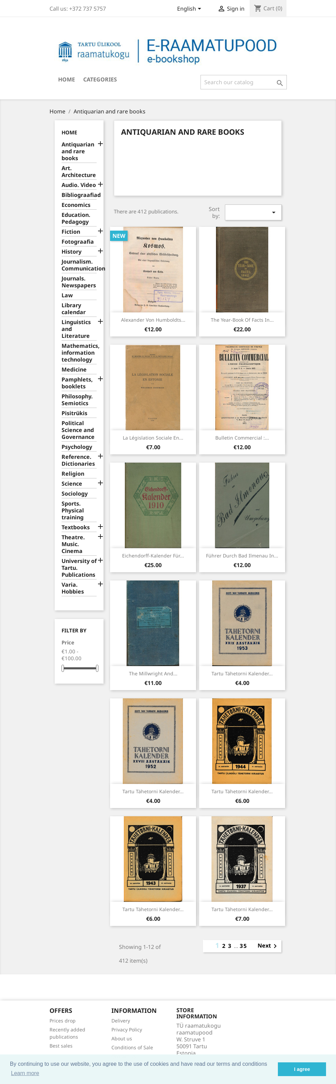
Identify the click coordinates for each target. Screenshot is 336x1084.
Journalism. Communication (79, 265)
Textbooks (76, 527)
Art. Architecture (79, 172)
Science (72, 483)
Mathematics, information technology (79, 352)
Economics (76, 205)
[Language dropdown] (190, 9)
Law (67, 295)
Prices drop (63, 1020)
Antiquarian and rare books (78, 151)
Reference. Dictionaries (78, 460)
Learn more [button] (25, 1073)
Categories (100, 79)
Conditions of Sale (132, 1047)
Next (268, 946)
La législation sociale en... (153, 437)
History (72, 251)
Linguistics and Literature (76, 329)
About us (121, 1038)
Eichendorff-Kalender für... (153, 555)
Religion (73, 473)
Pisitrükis (74, 413)
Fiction (71, 231)
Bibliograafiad (79, 195)
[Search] (243, 82)
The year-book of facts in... (242, 320)
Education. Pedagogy (76, 218)
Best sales (61, 1045)
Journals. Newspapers (79, 282)
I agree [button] (302, 1069)
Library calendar (74, 309)
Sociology (75, 493)
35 (243, 946)
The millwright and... (153, 673)
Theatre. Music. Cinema (73, 544)
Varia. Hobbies (73, 588)
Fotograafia (78, 241)
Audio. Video (79, 185)
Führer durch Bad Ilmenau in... (242, 555)
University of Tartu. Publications (79, 567)
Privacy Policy (126, 1029)
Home (66, 79)
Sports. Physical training (73, 510)
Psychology (77, 447)
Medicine (74, 369)
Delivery (120, 1020)
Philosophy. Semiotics (77, 400)
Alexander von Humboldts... (153, 320)
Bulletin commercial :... (242, 437)
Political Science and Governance (78, 430)
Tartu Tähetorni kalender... (242, 673)
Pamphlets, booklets (77, 383)
